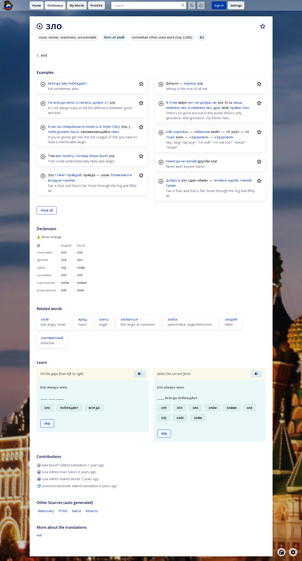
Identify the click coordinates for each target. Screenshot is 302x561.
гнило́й (246, 180)
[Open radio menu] (281, 552)
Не (50, 102)
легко (70, 102)
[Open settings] (293, 552)
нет (191, 102)
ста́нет (60, 174)
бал (246, 107)
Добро (171, 180)
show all (47, 210)
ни (197, 102)
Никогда (173, 161)
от (106, 102)
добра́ (205, 102)
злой (45, 319)
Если (52, 126)
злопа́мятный (52, 337)
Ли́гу (116, 126)
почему (82, 155)
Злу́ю (107, 126)
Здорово (198, 137)
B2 (202, 37)
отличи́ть (84, 102)
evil (39, 535)
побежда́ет (77, 83)
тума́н (171, 185)
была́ (103, 155)
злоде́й (231, 319)
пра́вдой (74, 174)
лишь (237, 102)
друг (217, 107)
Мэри (93, 155)
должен (63, 131)
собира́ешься (73, 126)
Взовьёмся (120, 174)
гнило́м (69, 180)
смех (115, 131)
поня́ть (68, 155)
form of (114, 37)
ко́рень (190, 83)
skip (47, 423)
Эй (170, 131)
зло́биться (129, 319)
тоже (170, 137)
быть (75, 131)
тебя (52, 131)
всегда (59, 102)
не (183, 161)
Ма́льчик (203, 131)
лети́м (218, 180)
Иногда (54, 83)
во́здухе (55, 180)
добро (98, 102)
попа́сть (92, 126)
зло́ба (172, 319)
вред (82, 319)
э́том (173, 102)
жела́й (191, 161)
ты (59, 126)
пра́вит (236, 107)
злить (104, 319)
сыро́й (232, 180)
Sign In (219, 5)
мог (58, 155)
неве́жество (176, 107)
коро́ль (180, 131)
